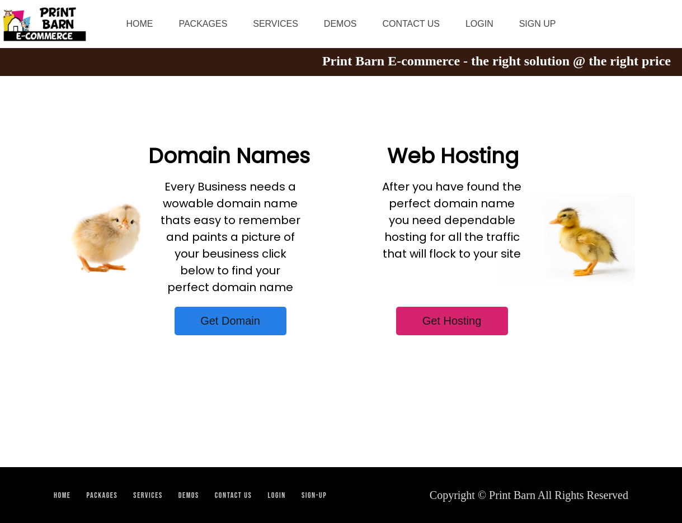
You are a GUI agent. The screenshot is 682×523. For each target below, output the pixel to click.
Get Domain (230, 321)
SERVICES (275, 23)
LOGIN (479, 23)
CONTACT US (411, 23)
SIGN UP (537, 23)
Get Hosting (452, 321)
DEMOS (340, 23)
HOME (139, 23)
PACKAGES (202, 23)
